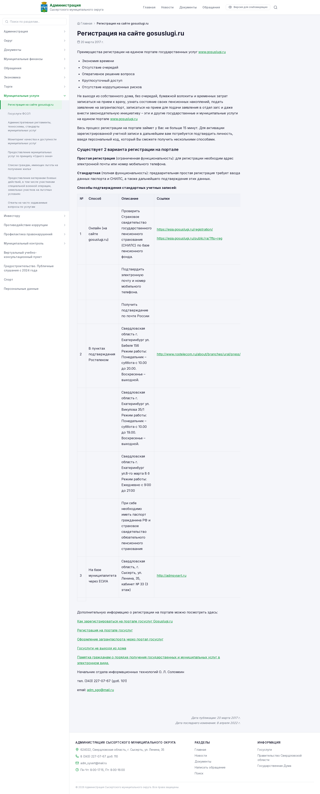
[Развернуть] (64, 31)
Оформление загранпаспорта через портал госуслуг (120, 639)
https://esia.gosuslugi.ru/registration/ (185, 229)
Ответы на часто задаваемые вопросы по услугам (27, 204)
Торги (8, 86)
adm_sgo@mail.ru (100, 690)
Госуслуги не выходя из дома (101, 648)
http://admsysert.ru (171, 575)
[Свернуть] (64, 95)
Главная (149, 7)
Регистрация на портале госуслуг (105, 630)
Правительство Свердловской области (280, 758)
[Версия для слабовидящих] (248, 7)
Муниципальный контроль (23, 243)
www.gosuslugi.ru (212, 52)
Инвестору (12, 215)
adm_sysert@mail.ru (93, 763)
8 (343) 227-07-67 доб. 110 (99, 756)
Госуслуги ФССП (19, 113)
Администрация (16, 31)
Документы (188, 7)
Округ (8, 40)
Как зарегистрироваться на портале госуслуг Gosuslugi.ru (125, 621)
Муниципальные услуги (21, 95)
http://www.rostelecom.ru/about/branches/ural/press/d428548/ (206, 354)
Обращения (211, 7)
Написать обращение (210, 767)
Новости (167, 7)
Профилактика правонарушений (28, 234)
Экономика (12, 77)
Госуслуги (265, 749)
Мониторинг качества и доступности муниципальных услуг (32, 141)
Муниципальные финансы (23, 59)
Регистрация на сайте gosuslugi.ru (30, 104)
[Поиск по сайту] (275, 7)
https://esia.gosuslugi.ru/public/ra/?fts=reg (189, 238)
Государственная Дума (274, 765)
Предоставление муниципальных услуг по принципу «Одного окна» (30, 154)
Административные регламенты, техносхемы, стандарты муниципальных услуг (29, 126)
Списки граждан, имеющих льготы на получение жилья (33, 167)
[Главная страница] (84, 23)
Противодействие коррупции (26, 225)
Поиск (199, 773)
